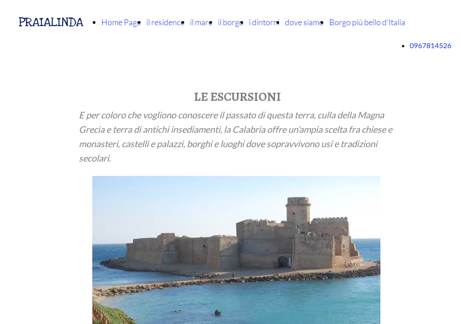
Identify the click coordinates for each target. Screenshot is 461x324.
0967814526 (431, 45)
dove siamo (304, 22)
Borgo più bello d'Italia (367, 22)
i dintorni (264, 22)
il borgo (231, 22)
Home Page (121, 22)
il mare (201, 22)
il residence (165, 22)
